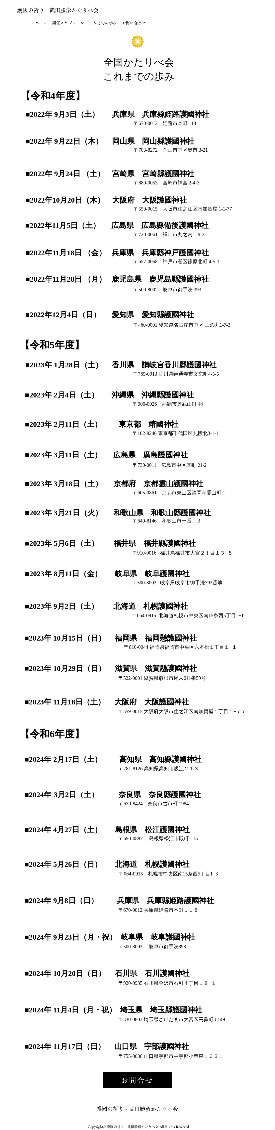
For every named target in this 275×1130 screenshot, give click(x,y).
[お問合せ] (137, 1080)
